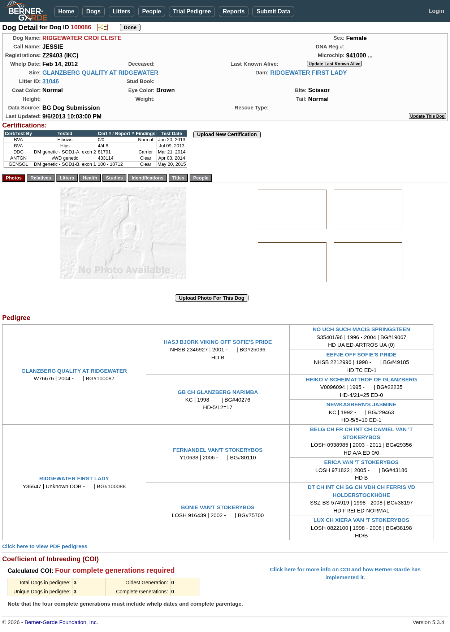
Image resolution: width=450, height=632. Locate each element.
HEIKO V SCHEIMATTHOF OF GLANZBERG (361, 379)
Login (436, 11)
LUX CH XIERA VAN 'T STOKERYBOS (361, 520)
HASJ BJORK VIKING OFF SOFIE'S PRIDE (218, 342)
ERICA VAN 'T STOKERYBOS (361, 462)
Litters (121, 11)
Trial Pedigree (192, 11)
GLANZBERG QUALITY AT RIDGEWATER (100, 72)
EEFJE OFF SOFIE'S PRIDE (361, 354)
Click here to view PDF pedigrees (44, 546)
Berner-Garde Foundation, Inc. (61, 622)
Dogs (93, 11)
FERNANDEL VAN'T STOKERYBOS (218, 450)
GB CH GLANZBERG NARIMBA (218, 392)
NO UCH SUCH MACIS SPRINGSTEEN (361, 329)
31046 (50, 81)
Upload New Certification (227, 134)
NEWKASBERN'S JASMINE (361, 404)
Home (66, 11)
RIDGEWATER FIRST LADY (308, 72)
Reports (234, 11)
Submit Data (273, 11)
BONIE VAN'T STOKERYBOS (217, 507)
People (151, 11)
